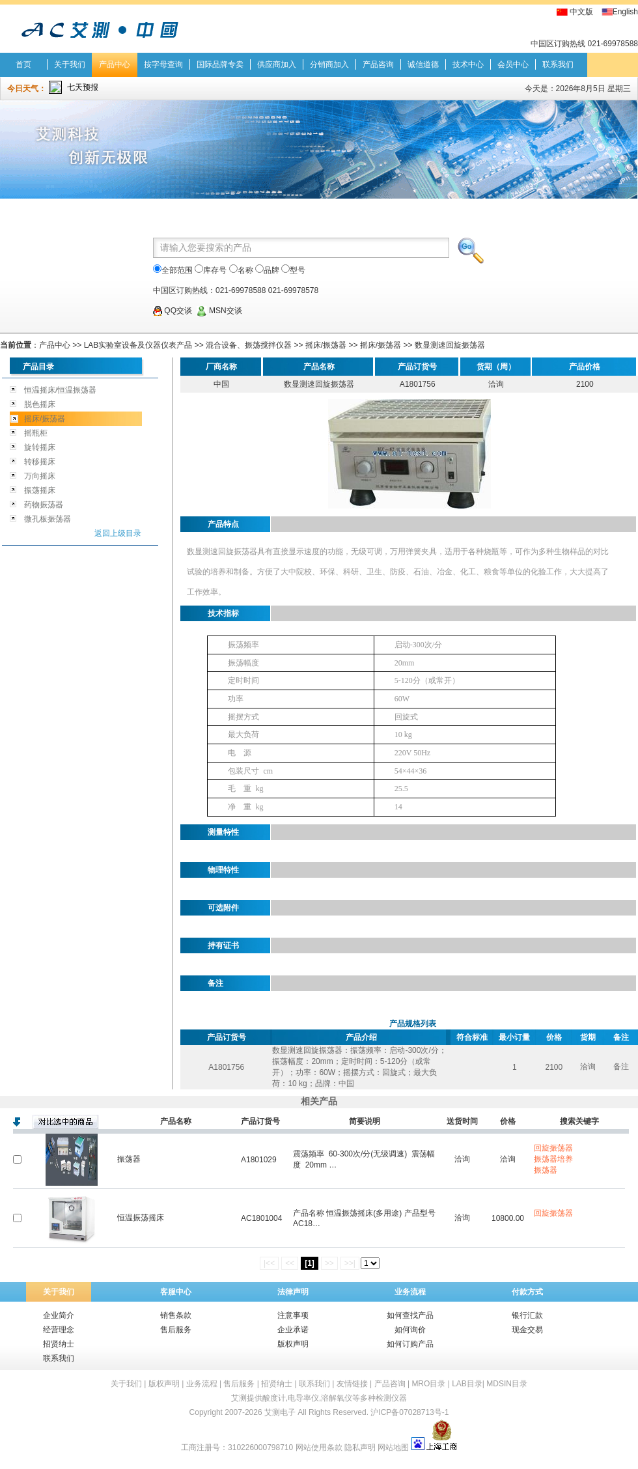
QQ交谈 (172, 310)
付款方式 (527, 1291)
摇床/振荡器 (325, 345)
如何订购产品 (410, 1344)
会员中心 (513, 64)
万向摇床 (39, 476)
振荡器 (129, 1159)
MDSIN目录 (506, 1383)
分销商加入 (329, 64)
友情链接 (352, 1383)
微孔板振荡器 (47, 519)
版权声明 (293, 1344)
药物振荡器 (43, 504)
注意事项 (293, 1315)
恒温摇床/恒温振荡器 (60, 390)
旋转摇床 (39, 447)
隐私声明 (360, 1447)
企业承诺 (293, 1329)
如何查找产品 (410, 1315)
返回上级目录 (117, 533)
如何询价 (410, 1329)
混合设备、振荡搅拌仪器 (250, 345)
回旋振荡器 (553, 1148)
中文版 (581, 11)
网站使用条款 (319, 1447)
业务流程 (410, 1291)
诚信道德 (423, 64)
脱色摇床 (39, 404)
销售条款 (175, 1315)
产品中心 (114, 64)
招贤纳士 (58, 1344)
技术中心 (468, 64)
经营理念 (58, 1329)
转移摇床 (39, 461)
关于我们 (69, 64)
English (625, 11)
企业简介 (58, 1315)
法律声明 (293, 1291)
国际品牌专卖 (220, 64)
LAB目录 (467, 1383)
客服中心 (175, 1291)
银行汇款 (527, 1315)
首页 (23, 64)
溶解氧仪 (336, 1398)
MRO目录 (428, 1383)
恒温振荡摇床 (140, 1217)
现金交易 (527, 1329)
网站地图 (393, 1447)
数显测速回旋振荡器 (450, 345)
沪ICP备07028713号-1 (409, 1412)
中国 (221, 384)
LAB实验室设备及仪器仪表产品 (138, 345)
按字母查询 (163, 64)
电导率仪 (303, 1398)
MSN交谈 (219, 310)
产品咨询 (378, 64)
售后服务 (175, 1329)
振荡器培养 (553, 1159)
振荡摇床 (39, 490)
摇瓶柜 (36, 433)
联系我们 (558, 64)
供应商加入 (276, 64)
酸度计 (274, 1398)
